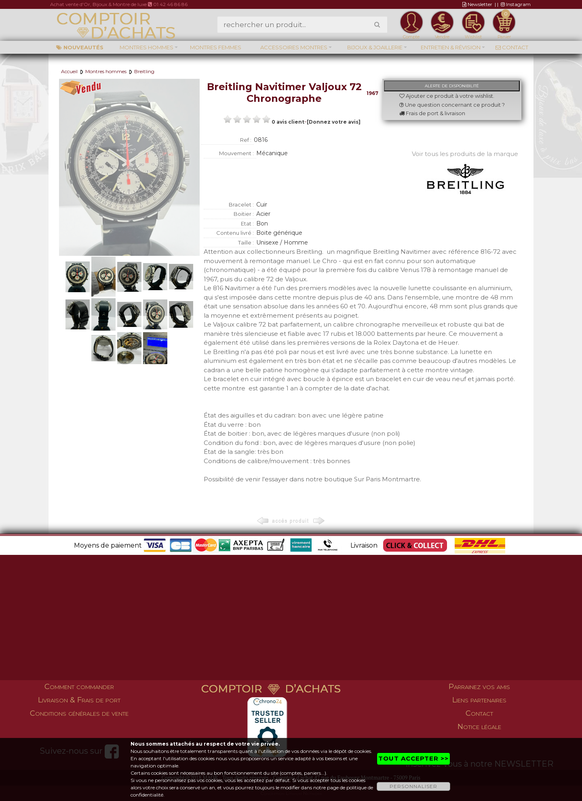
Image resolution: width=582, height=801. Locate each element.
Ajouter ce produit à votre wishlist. (446, 96)
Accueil (69, 71)
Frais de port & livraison (432, 113)
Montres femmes (215, 47)
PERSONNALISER (413, 786)
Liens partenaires (479, 700)
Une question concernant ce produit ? (452, 104)
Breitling (144, 71)
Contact (512, 47)
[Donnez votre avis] (334, 122)
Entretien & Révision (451, 47)
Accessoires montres (293, 47)
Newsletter (477, 4)
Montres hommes (146, 47)
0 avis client (288, 122)
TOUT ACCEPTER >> (413, 758)
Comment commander (79, 686)
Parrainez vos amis (479, 686)
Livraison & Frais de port (79, 700)
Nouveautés (79, 47)
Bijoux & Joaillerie (375, 47)
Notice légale (479, 726)
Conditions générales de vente (79, 713)
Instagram (516, 4)
